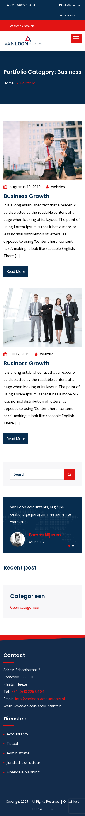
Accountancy (17, 734)
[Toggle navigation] (76, 38)
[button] (69, 546)
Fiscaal (12, 743)
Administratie (18, 753)
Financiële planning (23, 772)
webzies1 (56, 186)
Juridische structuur (23, 762)
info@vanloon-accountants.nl (40, 698)
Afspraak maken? (22, 26)
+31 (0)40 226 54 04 (21, 5)
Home (8, 83)
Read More (16, 271)
